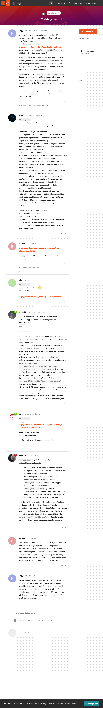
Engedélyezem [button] (91, 704)
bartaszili (25, 285)
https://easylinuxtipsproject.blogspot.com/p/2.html (40, 296)
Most (81, 80)
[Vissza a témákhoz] (3, 3)
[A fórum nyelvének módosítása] (60, 3)
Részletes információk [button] (67, 703)
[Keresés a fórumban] (51, 3)
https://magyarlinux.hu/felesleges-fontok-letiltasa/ (40, 47)
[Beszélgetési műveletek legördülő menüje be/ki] (95, 31)
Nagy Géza (26, 120)
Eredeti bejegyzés (86, 38)
